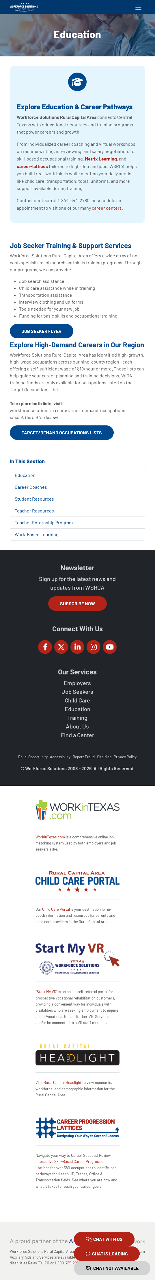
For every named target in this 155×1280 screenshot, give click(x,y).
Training (77, 717)
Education (25, 475)
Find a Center (77, 734)
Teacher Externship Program (44, 522)
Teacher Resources (34, 510)
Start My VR (46, 991)
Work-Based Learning (37, 534)
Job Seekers (77, 691)
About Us (77, 726)
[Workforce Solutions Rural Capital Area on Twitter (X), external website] (61, 647)
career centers (107, 208)
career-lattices (32, 166)
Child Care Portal (56, 909)
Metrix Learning (101, 158)
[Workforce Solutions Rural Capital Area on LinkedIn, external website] (77, 647)
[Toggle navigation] (138, 7)
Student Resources (34, 498)
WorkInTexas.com (50, 837)
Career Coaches (31, 487)
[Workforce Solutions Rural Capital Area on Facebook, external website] (45, 647)
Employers (77, 682)
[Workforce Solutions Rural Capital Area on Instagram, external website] (93, 647)
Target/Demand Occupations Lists (62, 432)
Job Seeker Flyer (41, 331)
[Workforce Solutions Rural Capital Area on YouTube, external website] (110, 647)
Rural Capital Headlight (62, 1082)
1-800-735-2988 (68, 1263)
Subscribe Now (77, 603)
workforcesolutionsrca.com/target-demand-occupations (67, 410)
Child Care (77, 700)
